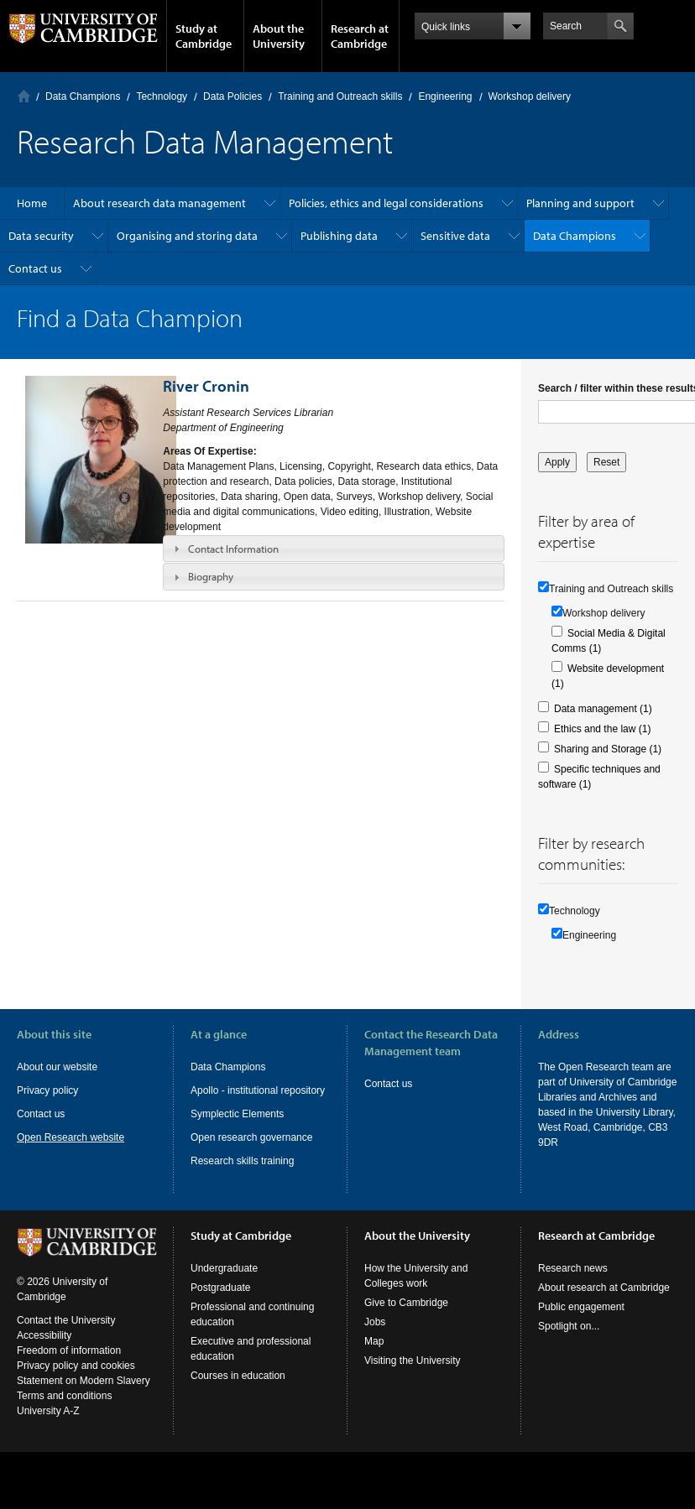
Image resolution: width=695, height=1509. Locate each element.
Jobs (374, 1337)
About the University (279, 36)
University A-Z (48, 1426)
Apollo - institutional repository (258, 1090)
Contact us (35, 268)
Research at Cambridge (360, 36)
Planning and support (580, 203)
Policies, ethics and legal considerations (386, 203)
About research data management (159, 203)
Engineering (445, 96)
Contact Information (233, 548)
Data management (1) (603, 709)
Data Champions (82, 96)
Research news (573, 1283)
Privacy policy (47, 1090)
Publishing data (339, 235)
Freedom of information (69, 1365)
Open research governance (251, 1137)
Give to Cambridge (406, 1318)
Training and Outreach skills (340, 96)
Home (24, 96)
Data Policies (232, 96)
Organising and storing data (187, 235)
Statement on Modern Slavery (83, 1396)
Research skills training (242, 1161)
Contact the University (66, 1335)
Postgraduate (220, 1303)
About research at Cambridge (604, 1303)
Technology (161, 96)
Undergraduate (224, 1283)
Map (374, 1356)
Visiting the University (412, 1376)
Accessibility (44, 1350)
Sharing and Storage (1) (607, 749)
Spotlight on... (568, 1341)
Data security (41, 235)
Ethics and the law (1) (602, 729)
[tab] (333, 548)
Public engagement (581, 1322)
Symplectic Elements (237, 1114)
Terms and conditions (64, 1411)
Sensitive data (455, 235)
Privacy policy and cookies (76, 1381)
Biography (210, 576)
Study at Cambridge (203, 36)
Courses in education (238, 1391)
